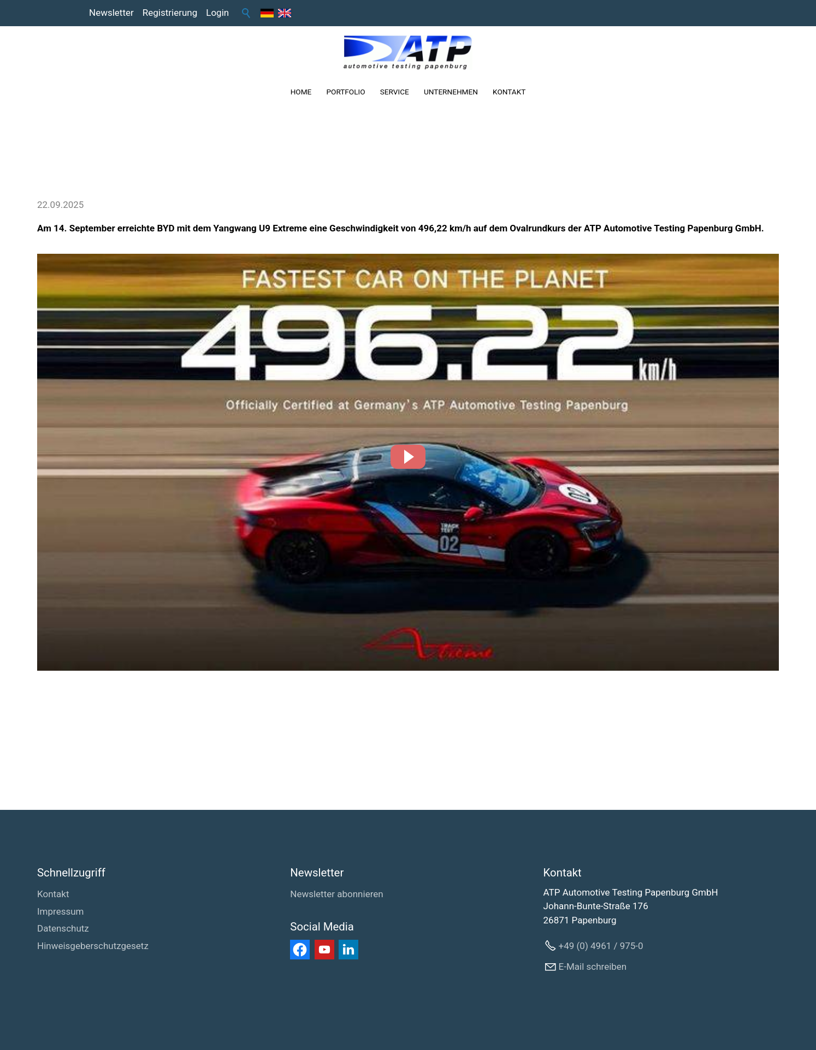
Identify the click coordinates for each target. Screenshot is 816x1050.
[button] (408, 457)
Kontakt (53, 893)
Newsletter (111, 12)
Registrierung (170, 12)
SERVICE (394, 91)
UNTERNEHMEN (451, 91)
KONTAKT (509, 91)
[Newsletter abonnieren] (336, 894)
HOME (301, 91)
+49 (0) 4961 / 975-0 (601, 945)
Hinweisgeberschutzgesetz (93, 945)
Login (217, 12)
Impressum (60, 911)
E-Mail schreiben (593, 966)
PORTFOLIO (345, 91)
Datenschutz (63, 928)
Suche (246, 13)
